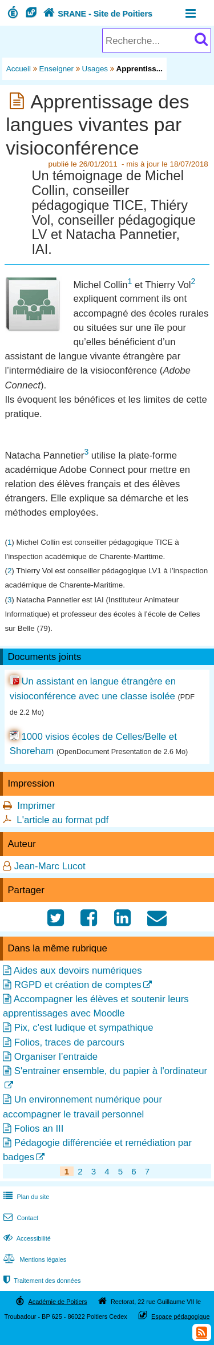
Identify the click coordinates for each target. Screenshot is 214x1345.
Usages (95, 68)
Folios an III (39, 1128)
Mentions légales (33, 1259)
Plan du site (25, 1196)
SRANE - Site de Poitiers (96, 13)
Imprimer (36, 805)
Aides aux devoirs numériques (78, 970)
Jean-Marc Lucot (50, 866)
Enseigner (56, 68)
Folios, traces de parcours (69, 1042)
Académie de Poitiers (57, 1301)
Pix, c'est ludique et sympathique (84, 1027)
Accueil (18, 68)
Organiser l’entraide (56, 1056)
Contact (19, 1217)
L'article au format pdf (62, 820)
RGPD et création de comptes (78, 984)
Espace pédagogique (180, 1315)
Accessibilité (26, 1238)
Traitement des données (40, 1280)
